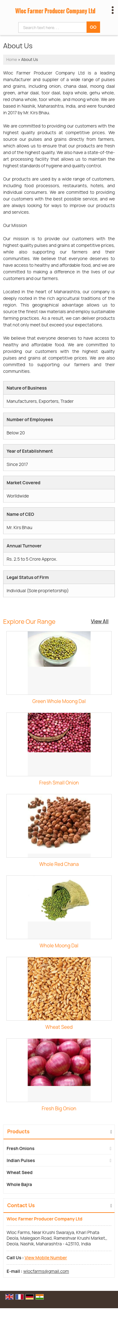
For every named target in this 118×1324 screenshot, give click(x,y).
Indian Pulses (21, 1160)
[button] (46, 1258)
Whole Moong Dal (59, 945)
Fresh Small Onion (59, 782)
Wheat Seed (59, 1027)
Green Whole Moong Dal (59, 701)
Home (11, 59)
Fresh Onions (21, 1148)
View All (100, 621)
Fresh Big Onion (59, 1108)
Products (18, 1131)
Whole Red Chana (59, 864)
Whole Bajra (19, 1184)
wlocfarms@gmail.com (46, 1271)
